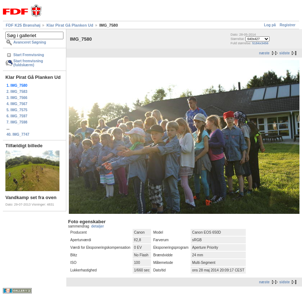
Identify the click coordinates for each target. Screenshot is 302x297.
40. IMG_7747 (17, 134)
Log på (270, 25)
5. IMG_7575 (16, 110)
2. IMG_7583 (16, 92)
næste (264, 53)
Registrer (288, 25)
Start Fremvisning (28, 55)
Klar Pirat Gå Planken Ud (69, 25)
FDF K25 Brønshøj (23, 25)
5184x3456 (260, 43)
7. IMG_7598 (16, 122)
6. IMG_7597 (16, 116)
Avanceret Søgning (29, 42)
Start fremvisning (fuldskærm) (28, 63)
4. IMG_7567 (16, 104)
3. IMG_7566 (16, 98)
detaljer (97, 226)
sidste (284, 53)
